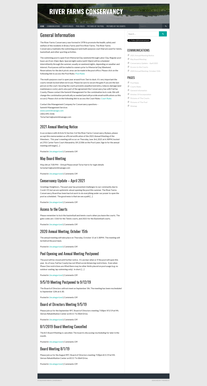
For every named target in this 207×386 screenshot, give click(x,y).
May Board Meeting (53, 158)
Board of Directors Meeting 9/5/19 (63, 304)
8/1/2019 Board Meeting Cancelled (63, 326)
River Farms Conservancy (86, 11)
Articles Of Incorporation (140, 94)
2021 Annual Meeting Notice (59, 126)
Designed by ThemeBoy (161, 380)
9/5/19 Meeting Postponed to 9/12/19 (65, 282)
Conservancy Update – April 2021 (62, 180)
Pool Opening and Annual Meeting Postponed (69, 253)
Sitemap (133, 106)
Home (42, 26)
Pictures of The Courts (116, 26)
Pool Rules (80, 26)
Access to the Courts (53, 209)
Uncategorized (56, 151)
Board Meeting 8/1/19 (55, 348)
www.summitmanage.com (51, 110)
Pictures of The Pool (95, 26)
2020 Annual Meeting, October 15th (64, 231)
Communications (53, 26)
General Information (138, 90)
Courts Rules (67, 26)
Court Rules (106, 98)
